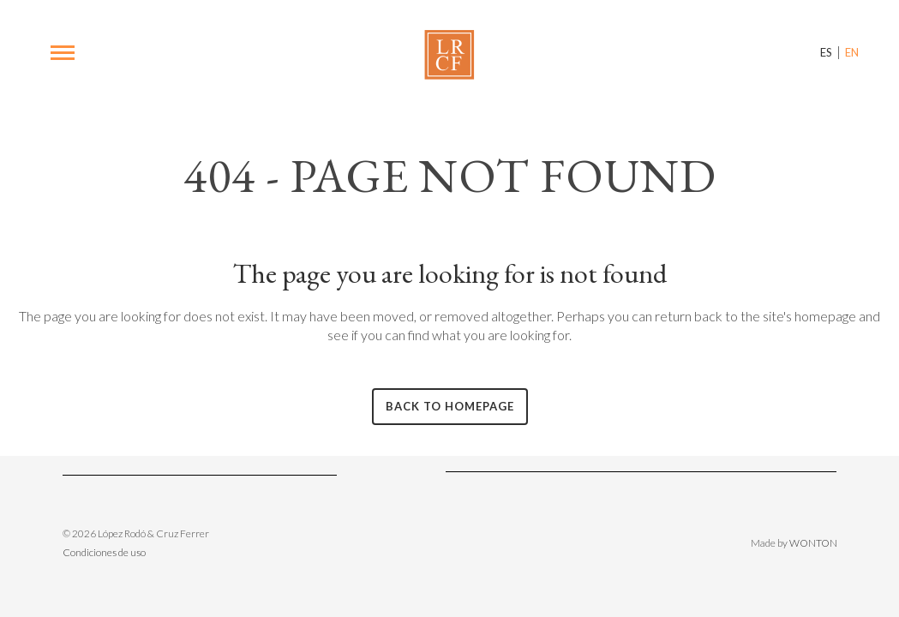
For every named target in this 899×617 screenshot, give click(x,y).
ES (826, 52)
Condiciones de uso (104, 552)
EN (852, 52)
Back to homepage (450, 406)
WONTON (813, 542)
